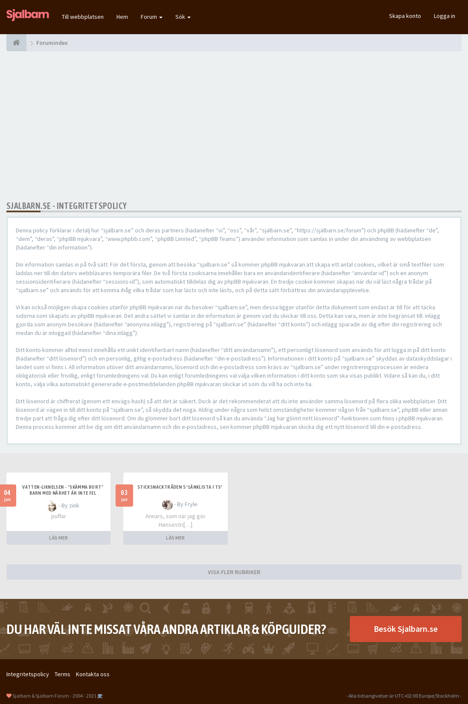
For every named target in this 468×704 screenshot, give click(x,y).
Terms (62, 674)
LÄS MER (58, 537)
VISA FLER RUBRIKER (234, 572)
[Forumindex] (16, 42)
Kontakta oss (93, 674)
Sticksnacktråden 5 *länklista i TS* (179, 487)
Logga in (444, 16)
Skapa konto (405, 16)
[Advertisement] (234, 126)
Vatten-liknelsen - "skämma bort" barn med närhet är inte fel (62, 490)
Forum (152, 17)
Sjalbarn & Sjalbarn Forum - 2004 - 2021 (54, 695)
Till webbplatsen (83, 17)
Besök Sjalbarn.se (406, 628)
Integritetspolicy (27, 674)
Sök (183, 17)
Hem (122, 17)
